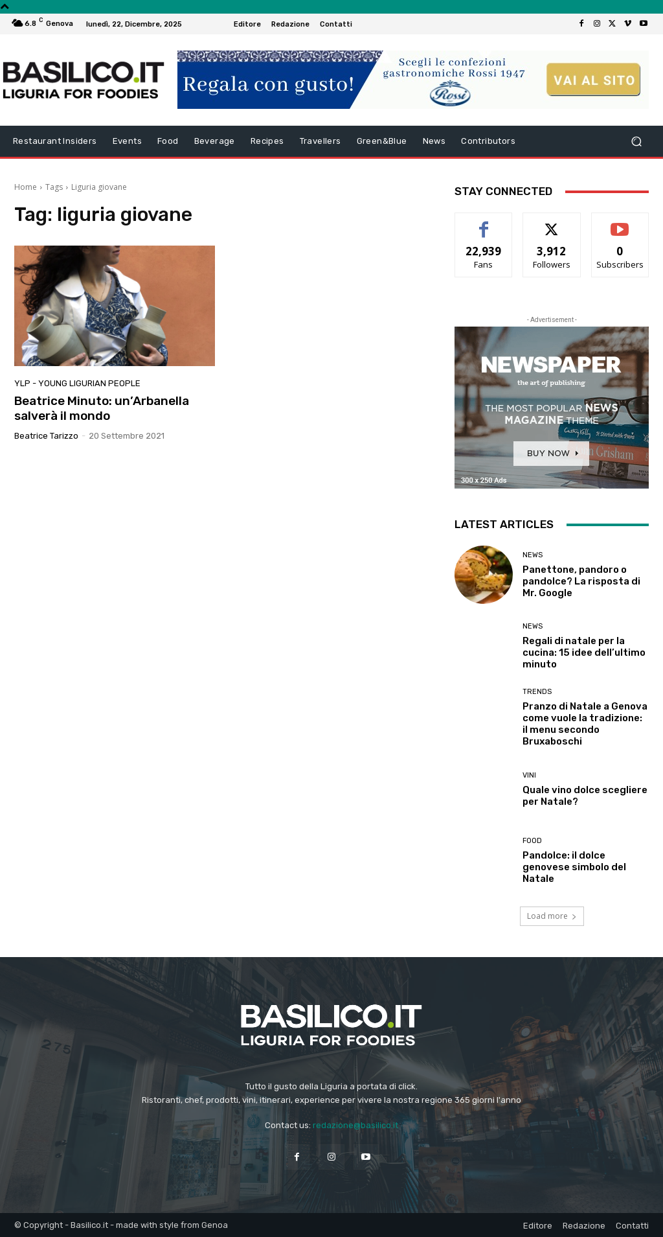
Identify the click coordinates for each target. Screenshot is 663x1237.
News (533, 555)
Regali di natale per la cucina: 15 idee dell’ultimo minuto (584, 652)
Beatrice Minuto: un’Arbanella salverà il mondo (101, 408)
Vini (529, 775)
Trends (537, 691)
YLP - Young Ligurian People (77, 383)
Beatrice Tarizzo (46, 436)
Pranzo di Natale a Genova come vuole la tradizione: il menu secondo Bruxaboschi (585, 723)
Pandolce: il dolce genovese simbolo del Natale (574, 867)
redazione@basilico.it (355, 1125)
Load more (552, 915)
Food (532, 840)
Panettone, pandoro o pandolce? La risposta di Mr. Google (581, 581)
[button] (636, 141)
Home (25, 186)
